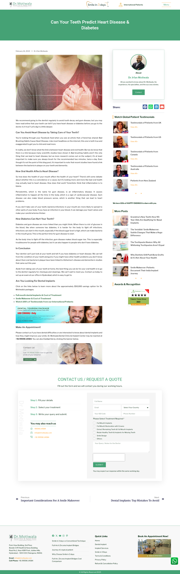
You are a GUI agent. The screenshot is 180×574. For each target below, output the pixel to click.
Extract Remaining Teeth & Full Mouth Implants (115, 429)
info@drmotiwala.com (23, 558)
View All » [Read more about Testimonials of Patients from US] (134, 141)
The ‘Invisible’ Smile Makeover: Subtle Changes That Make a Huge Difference (146, 232)
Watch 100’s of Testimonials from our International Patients (44, 302)
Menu (166, 4)
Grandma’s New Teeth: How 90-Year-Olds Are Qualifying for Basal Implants (146, 220)
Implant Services (101, 548)
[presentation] (109, 457)
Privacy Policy (100, 560)
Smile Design (102, 436)
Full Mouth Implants (104, 423)
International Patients (133, 5)
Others (99, 439)
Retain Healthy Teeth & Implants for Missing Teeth (116, 432)
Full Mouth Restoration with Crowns (110, 426)
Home (97, 540)
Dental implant (100, 544)
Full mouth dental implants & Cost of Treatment (38, 295)
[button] (145, 107)
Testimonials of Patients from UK (145, 123)
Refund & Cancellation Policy (106, 563)
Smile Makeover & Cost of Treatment (33, 298)
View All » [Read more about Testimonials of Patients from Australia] (134, 173)
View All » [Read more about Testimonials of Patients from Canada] (134, 159)
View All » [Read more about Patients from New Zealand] (134, 185)
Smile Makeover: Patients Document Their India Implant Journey (144, 270)
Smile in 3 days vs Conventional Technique (69, 541)
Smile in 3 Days (101, 552)
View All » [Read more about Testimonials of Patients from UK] (134, 127)
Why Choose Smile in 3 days (63, 554)
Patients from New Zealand (143, 180)
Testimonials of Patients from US (145, 137)
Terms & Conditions (103, 556)
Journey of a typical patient (62, 550)
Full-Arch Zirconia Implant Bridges (65, 545)
